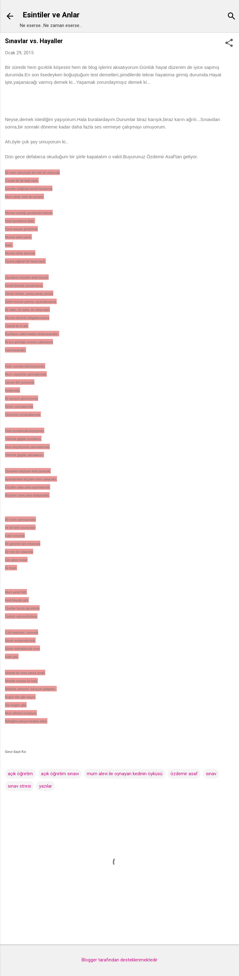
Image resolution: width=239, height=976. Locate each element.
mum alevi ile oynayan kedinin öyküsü (124, 773)
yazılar (45, 786)
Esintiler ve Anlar (51, 15)
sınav (211, 773)
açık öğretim (20, 773)
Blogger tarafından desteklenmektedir (119, 960)
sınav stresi (19, 786)
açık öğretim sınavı (60, 773)
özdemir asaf (184, 773)
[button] (229, 43)
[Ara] (232, 16)
